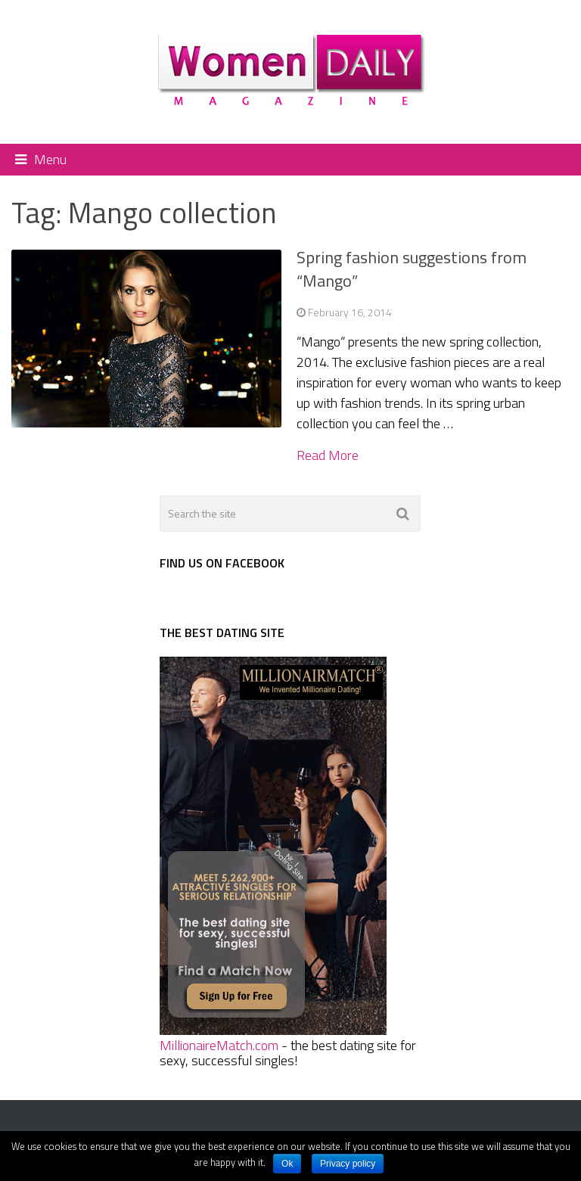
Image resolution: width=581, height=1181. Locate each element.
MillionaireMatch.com (219, 1045)
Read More (328, 455)
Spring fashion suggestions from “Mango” (412, 269)
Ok (287, 1163)
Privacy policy (347, 1163)
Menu (50, 159)
